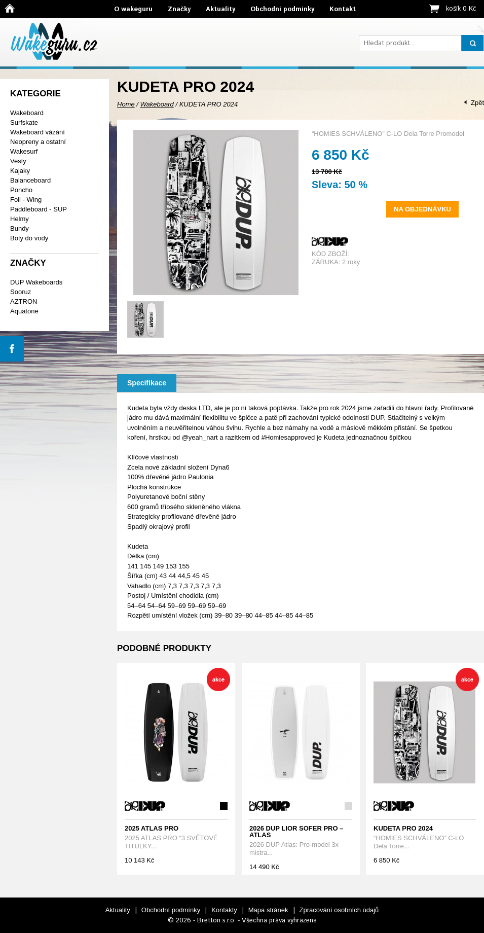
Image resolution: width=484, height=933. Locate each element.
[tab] (146, 383)
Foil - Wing (26, 199)
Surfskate (24, 122)
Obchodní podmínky (282, 9)
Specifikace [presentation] (146, 383)
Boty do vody (29, 238)
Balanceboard (30, 180)
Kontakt (342, 9)
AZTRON (23, 301)
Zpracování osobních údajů (339, 910)
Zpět (477, 102)
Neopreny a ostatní (38, 142)
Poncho (21, 190)
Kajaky (20, 170)
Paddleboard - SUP (38, 209)
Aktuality (220, 9)
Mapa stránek (268, 910)
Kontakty (224, 910)
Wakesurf (24, 151)
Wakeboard (27, 113)
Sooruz (20, 292)
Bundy (19, 228)
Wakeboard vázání (37, 132)
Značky (179, 9)
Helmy (19, 219)
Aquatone (24, 311)
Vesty (18, 161)
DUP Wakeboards (36, 282)
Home (126, 104)
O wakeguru (133, 9)
